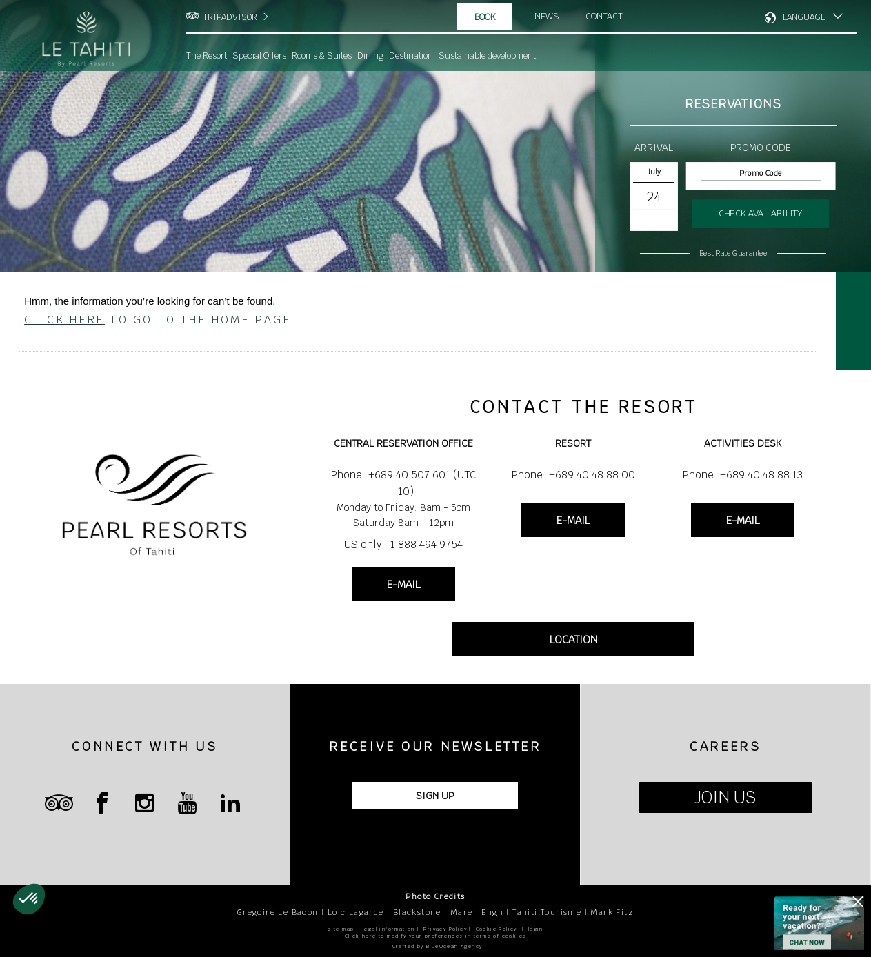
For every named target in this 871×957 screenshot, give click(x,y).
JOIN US (725, 797)
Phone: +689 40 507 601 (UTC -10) (403, 483)
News (547, 16)
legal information (389, 929)
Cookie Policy (496, 929)
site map (341, 929)
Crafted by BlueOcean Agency (437, 946)
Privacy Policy (445, 929)
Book (485, 17)
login (535, 929)
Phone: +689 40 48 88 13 (743, 474)
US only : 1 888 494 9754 (403, 544)
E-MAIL (403, 584)
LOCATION (573, 639)
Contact (605, 16)
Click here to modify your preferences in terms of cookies (436, 936)
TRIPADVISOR (230, 17)
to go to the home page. (160, 319)
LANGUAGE (804, 17)
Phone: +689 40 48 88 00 (573, 474)
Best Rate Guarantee (733, 253)
